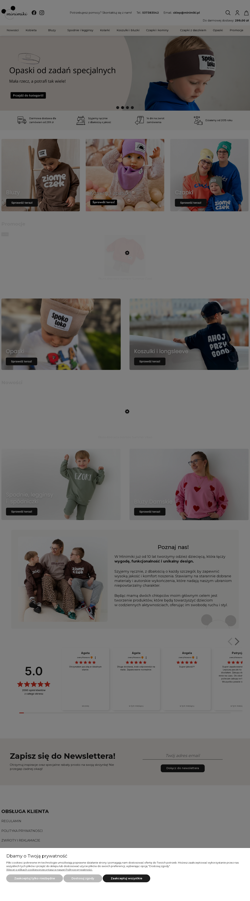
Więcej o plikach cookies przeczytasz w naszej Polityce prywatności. (49, 869)
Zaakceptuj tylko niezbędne (34, 878)
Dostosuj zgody (82, 878)
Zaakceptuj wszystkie (126, 878)
